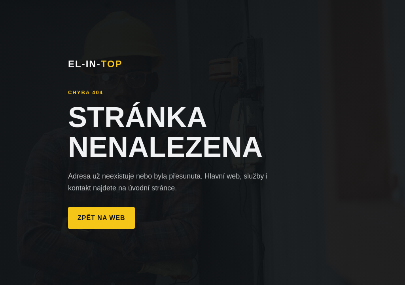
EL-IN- (95, 64)
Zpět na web (101, 218)
